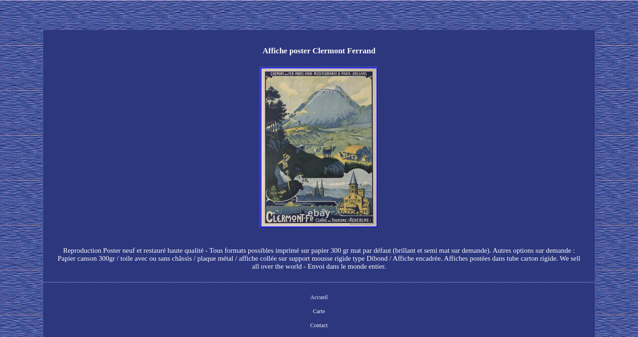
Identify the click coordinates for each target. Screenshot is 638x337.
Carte (247, 283)
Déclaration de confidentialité (325, 283)
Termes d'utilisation (392, 283)
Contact (273, 283)
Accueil (221, 283)
